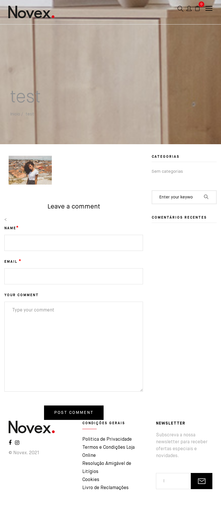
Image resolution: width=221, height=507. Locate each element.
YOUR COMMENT (21, 295)
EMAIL (13, 261)
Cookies (90, 480)
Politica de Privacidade (107, 439)
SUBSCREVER (201, 481)
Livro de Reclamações (105, 488)
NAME (11, 228)
